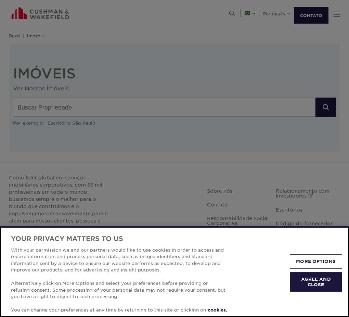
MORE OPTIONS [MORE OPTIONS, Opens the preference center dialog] (316, 261)
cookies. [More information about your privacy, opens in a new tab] (217, 310)
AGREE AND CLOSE (316, 281)
